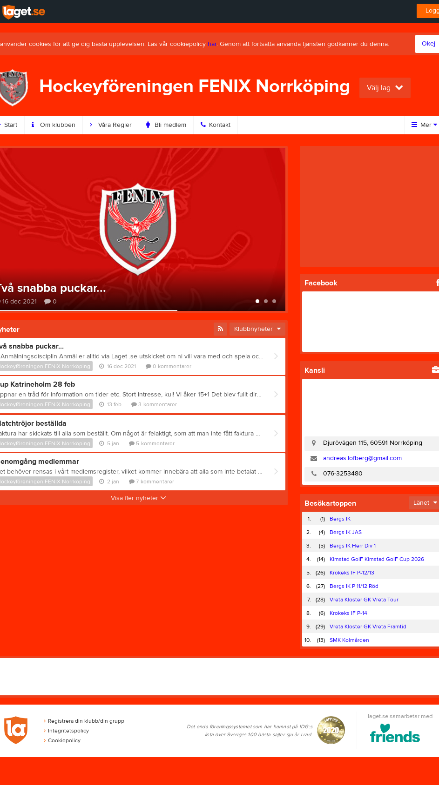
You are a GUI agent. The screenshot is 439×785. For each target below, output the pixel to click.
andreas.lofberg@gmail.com (362, 458)
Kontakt (215, 125)
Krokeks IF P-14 (348, 613)
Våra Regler (111, 125)
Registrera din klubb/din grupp (84, 721)
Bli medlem (166, 125)
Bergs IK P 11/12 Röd (354, 586)
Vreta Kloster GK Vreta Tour (364, 599)
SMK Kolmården (349, 640)
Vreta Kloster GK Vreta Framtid (368, 626)
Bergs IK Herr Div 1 (353, 545)
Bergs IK (340, 518)
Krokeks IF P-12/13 (352, 572)
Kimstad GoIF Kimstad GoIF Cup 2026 (377, 559)
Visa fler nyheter (138, 498)
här (212, 44)
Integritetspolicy (66, 730)
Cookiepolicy (62, 740)
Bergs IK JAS (346, 532)
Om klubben (53, 125)
